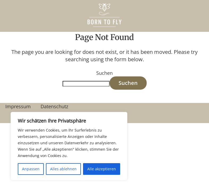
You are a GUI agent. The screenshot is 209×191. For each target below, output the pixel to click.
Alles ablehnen (63, 168)
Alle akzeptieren (101, 168)
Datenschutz (54, 106)
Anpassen (31, 168)
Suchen (104, 73)
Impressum (18, 106)
